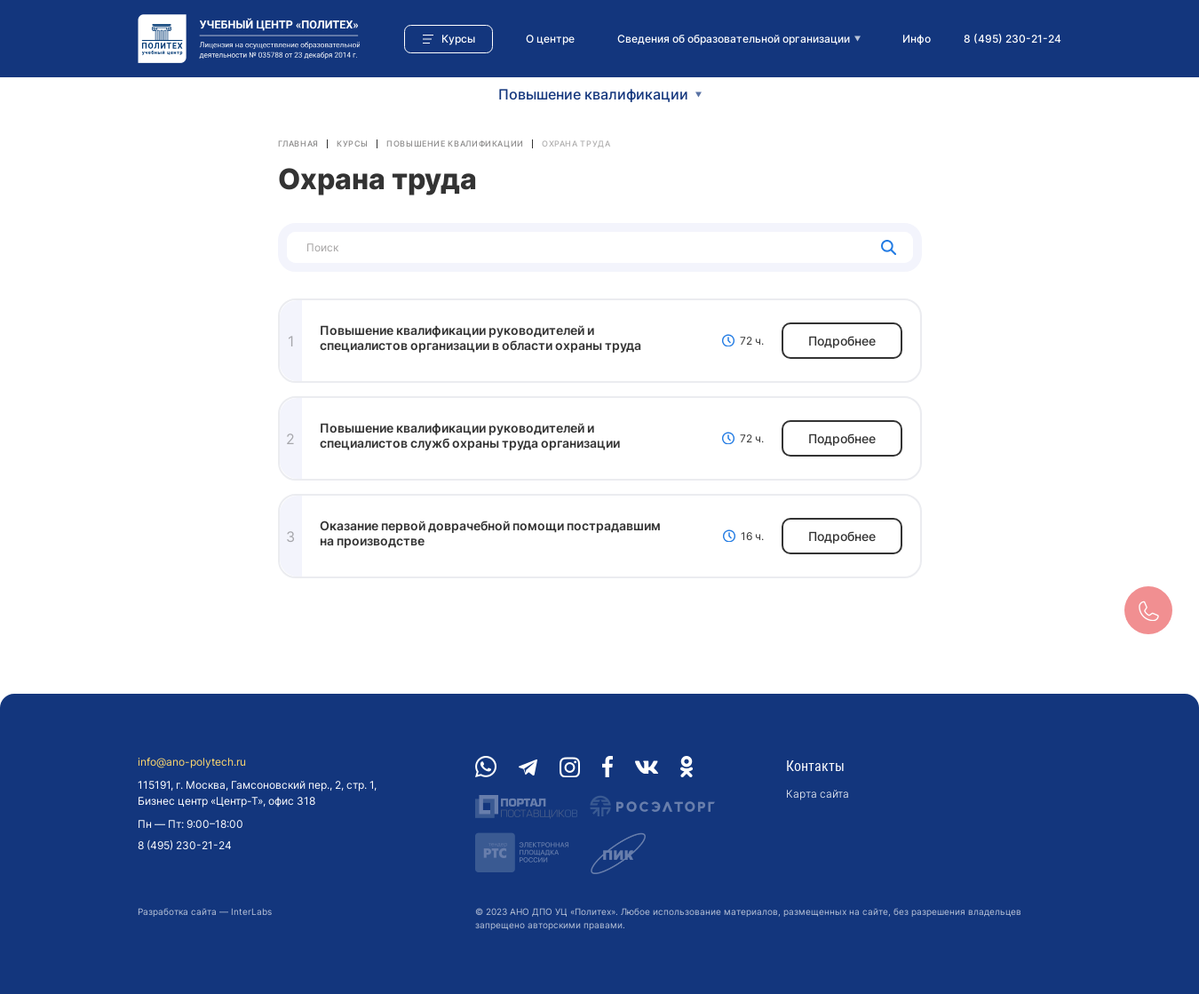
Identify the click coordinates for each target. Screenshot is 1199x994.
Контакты (815, 766)
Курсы (353, 143)
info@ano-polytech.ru (192, 762)
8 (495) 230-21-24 (1012, 38)
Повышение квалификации (455, 143)
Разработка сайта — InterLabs (205, 911)
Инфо (916, 38)
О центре (550, 38)
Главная (298, 143)
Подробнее (842, 340)
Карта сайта (817, 793)
